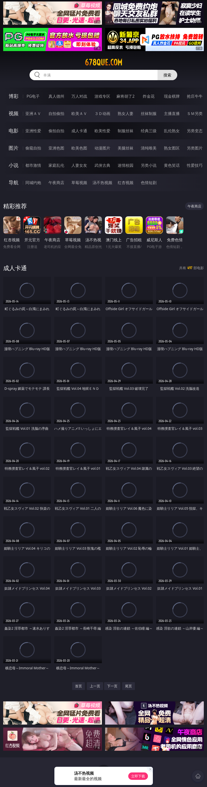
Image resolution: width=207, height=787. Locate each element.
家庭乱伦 (56, 165)
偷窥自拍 (33, 148)
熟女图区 (172, 148)
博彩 (13, 96)
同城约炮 (33, 182)
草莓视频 (79, 182)
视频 (13, 113)
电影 (13, 130)
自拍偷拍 (56, 113)
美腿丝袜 (125, 148)
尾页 (128, 686)
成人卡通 (79, 130)
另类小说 (149, 165)
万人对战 (79, 96)
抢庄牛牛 (195, 96)
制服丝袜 (125, 130)
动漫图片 (102, 148)
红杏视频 (125, 182)
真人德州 (56, 96)
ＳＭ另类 (195, 113)
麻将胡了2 (125, 96)
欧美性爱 (102, 130)
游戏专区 (102, 96)
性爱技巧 (195, 165)
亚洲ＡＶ (33, 113)
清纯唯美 (149, 148)
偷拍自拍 (56, 130)
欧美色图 (79, 148)
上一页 (95, 686)
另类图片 (195, 148)
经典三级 (149, 130)
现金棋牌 (172, 96)
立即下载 (138, 776)
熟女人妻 (125, 113)
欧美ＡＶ (79, 113)
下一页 (112, 686)
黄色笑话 (172, 165)
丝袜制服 (149, 113)
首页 (78, 686)
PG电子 (33, 96)
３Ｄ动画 (102, 113)
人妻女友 (79, 165)
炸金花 (149, 96)
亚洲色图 (56, 148)
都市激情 (33, 165)
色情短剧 (149, 182)
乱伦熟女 (172, 130)
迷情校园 (125, 165)
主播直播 (172, 113)
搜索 (167, 75)
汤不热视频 (102, 182)
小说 (13, 165)
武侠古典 (102, 165)
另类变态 (195, 130)
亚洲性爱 (33, 130)
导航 (13, 182)
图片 (13, 148)
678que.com (103, 62)
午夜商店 (56, 182)
